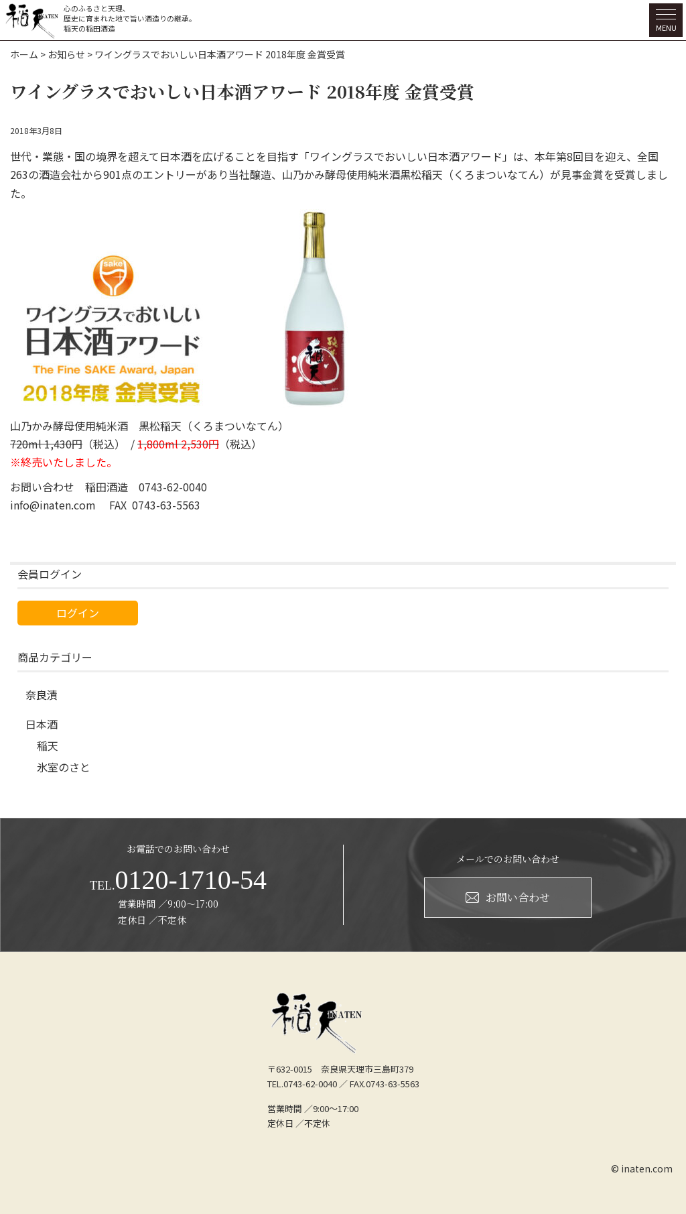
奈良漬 (41, 694)
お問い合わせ (508, 897)
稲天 (47, 745)
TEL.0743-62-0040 (302, 1083)
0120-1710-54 (178, 880)
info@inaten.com (53, 505)
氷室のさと (63, 767)
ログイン (77, 613)
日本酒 (41, 724)
